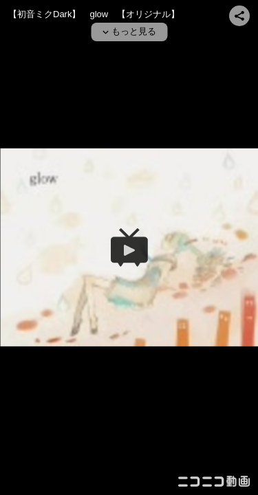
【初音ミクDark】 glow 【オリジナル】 (94, 14)
